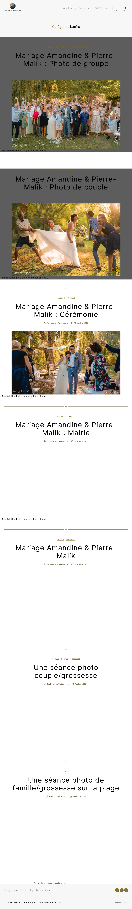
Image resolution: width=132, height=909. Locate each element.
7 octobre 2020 (81, 684)
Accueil (66, 8)
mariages (83, 47)
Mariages (73, 8)
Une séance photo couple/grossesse (66, 671)
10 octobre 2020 (81, 72)
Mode (16, 890)
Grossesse (82, 8)
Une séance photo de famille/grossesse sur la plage (66, 784)
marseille (56, 883)
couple (64, 47)
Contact (106, 8)
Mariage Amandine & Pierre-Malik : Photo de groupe (66, 59)
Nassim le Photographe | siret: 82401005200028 (37, 902)
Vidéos (90, 8)
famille (73, 47)
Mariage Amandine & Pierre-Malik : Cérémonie (66, 310)
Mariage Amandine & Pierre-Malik (66, 551)
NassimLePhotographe (59, 72)
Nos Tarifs (98, 8)
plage (63, 883)
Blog (31, 890)
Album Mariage (51, 47)
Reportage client (84, 171)
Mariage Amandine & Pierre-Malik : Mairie (66, 428)
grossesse (75, 659)
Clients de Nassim (59, 796)
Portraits (24, 890)
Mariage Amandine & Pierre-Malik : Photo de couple (66, 183)
